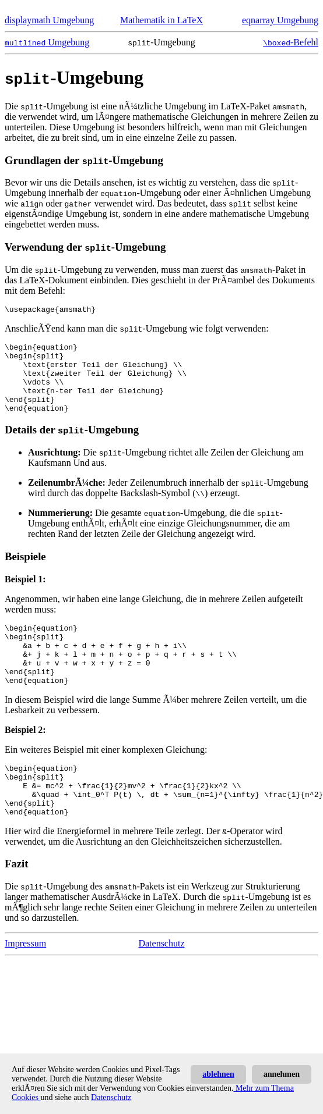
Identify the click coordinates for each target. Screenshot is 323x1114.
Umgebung (47, 42)
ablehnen (218, 1074)
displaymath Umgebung (49, 20)
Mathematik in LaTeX (161, 20)
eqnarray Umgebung (280, 20)
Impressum (25, 982)
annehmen (282, 1074)
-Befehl (290, 42)
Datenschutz (161, 982)
